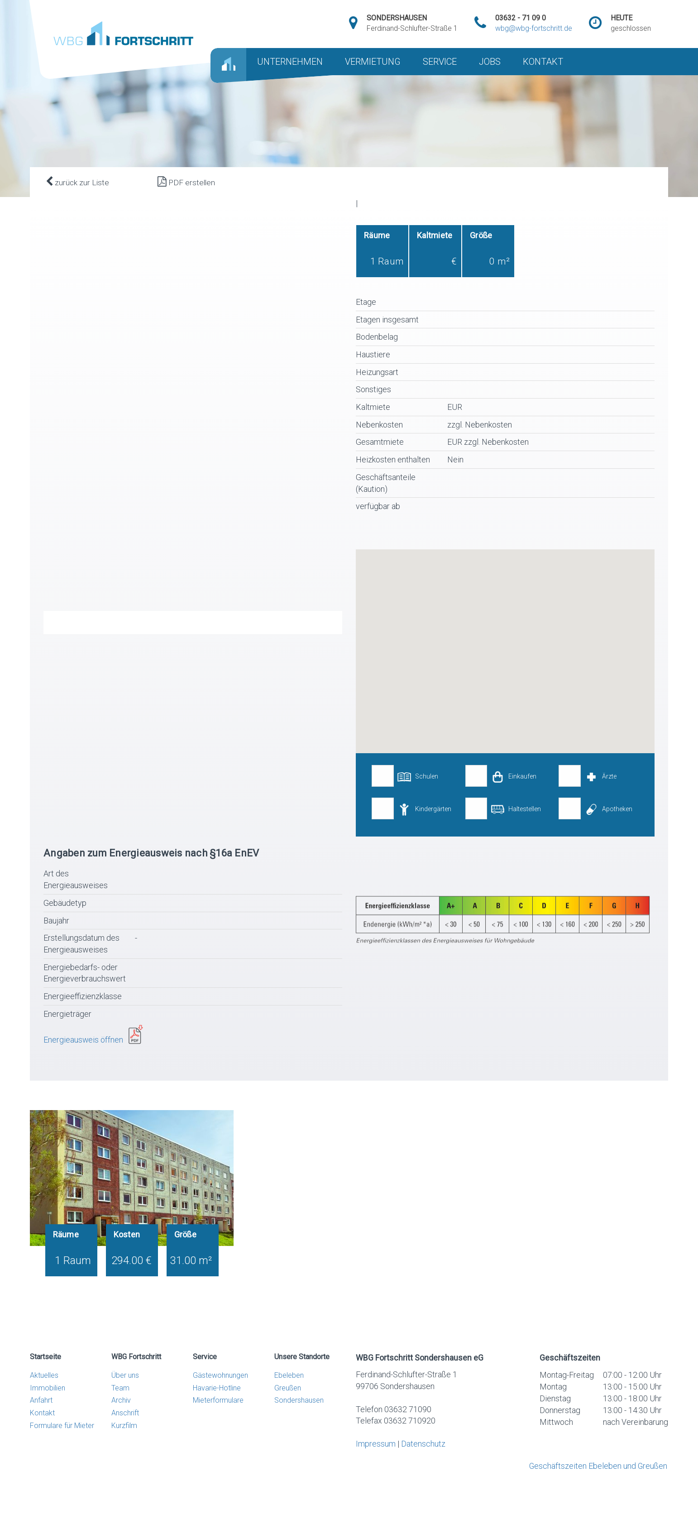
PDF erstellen (186, 181)
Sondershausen (299, 1423)
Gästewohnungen (220, 1397)
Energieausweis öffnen (86, 1062)
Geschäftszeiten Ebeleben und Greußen (597, 1489)
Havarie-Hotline (217, 1410)
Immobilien (47, 1410)
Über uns (125, 1397)
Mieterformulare (218, 1423)
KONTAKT (543, 61)
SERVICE (440, 61)
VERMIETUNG (373, 61)
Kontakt (42, 1435)
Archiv (121, 1423)
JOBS (490, 61)
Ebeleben (289, 1397)
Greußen (287, 1410)
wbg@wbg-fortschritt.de (533, 28)
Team (120, 1410)
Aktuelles (44, 1397)
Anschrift (125, 1435)
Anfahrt (41, 1423)
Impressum (376, 1467)
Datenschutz (423, 1467)
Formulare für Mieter (62, 1448)
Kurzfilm (124, 1448)
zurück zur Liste (77, 181)
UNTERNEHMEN (290, 61)
